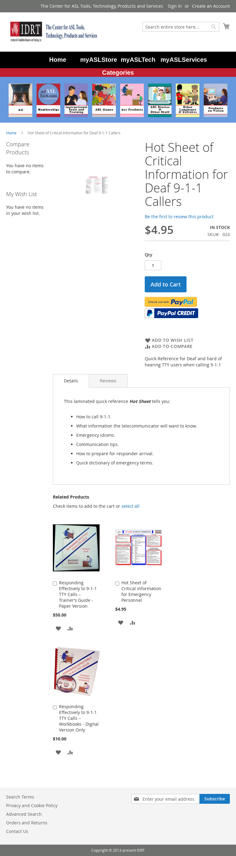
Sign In (175, 6)
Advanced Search (24, 814)
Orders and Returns (26, 823)
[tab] (71, 381)
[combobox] (180, 27)
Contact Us (17, 831)
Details (71, 381)
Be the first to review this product (179, 216)
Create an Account (211, 6)
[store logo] (52, 31)
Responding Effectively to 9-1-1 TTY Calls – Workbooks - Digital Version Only (79, 718)
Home (11, 132)
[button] (58, 627)
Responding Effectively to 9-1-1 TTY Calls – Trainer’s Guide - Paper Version (78, 594)
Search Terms (20, 797)
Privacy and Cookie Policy (31, 805)
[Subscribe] (214, 799)
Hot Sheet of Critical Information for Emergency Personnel (141, 591)
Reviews (108, 381)
